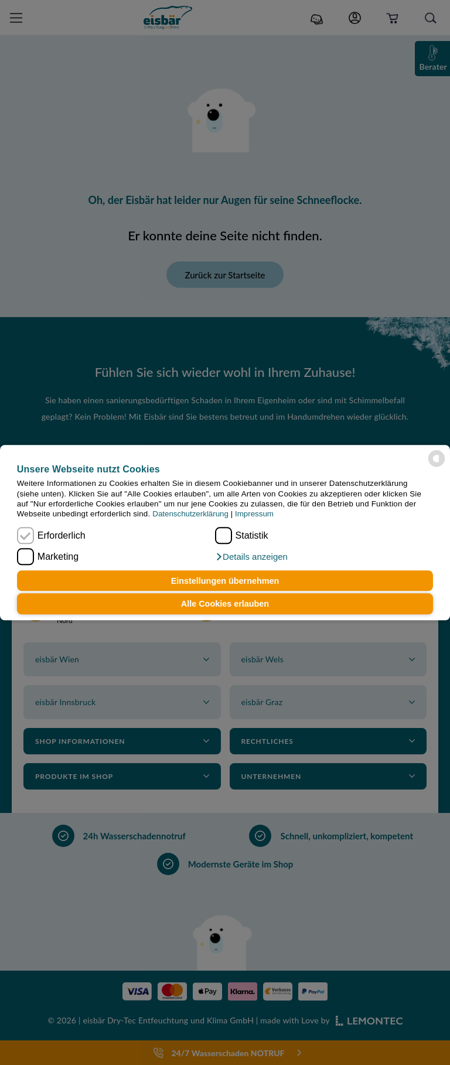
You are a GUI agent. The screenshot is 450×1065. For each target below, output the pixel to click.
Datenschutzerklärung (190, 514)
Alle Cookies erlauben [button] (225, 603)
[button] (251, 557)
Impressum (254, 514)
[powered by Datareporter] (436, 458)
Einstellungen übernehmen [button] (225, 581)
